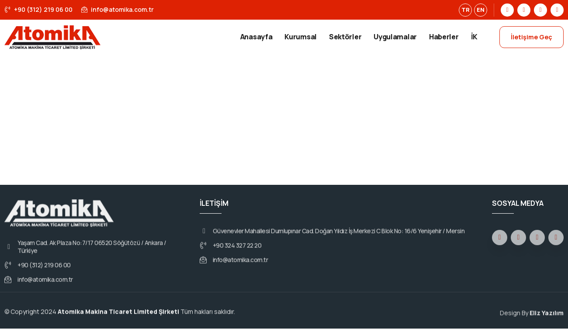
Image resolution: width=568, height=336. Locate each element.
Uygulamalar (395, 37)
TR (465, 10)
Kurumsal (300, 37)
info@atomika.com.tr (117, 9)
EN (481, 10)
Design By (532, 316)
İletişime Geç (531, 37)
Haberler (444, 37)
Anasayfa (256, 37)
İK (474, 37)
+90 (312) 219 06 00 (38, 9)
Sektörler (345, 37)
